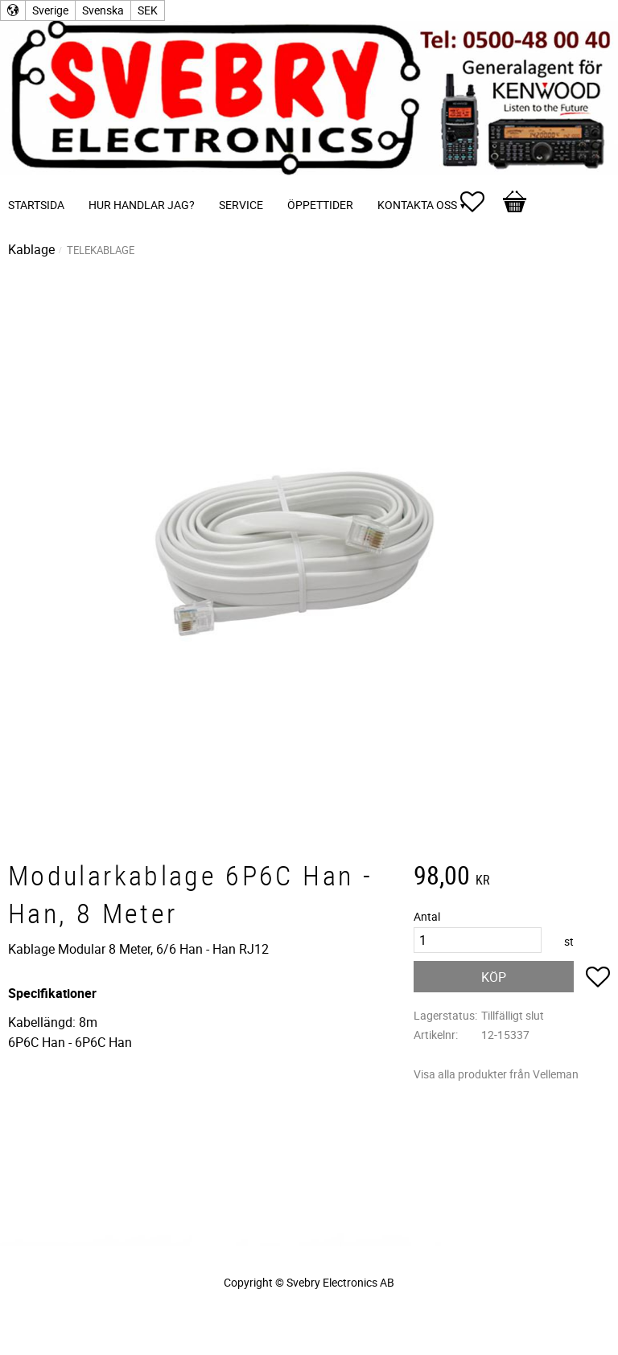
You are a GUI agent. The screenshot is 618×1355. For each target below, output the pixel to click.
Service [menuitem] (241, 204)
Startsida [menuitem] (36, 204)
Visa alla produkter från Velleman (496, 1074)
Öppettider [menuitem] (320, 204)
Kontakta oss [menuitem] (417, 204)
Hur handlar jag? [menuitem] (142, 204)
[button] (480, 202)
